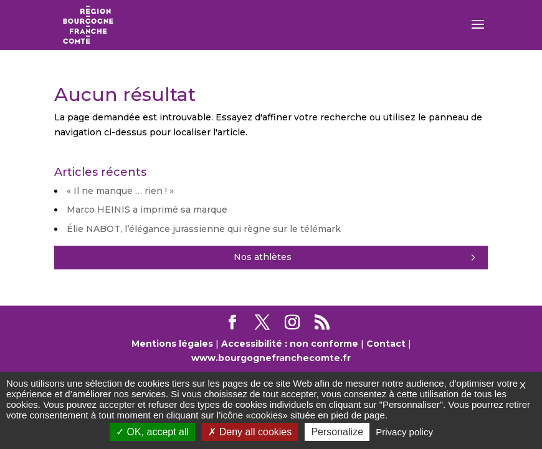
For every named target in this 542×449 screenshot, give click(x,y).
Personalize (337, 432)
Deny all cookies (250, 432)
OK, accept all (152, 432)
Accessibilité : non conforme (289, 343)
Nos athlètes (263, 257)
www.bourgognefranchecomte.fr (271, 358)
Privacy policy (404, 432)
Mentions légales (172, 343)
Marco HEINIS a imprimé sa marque (147, 209)
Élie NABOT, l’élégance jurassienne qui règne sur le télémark (204, 228)
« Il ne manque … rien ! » (120, 190)
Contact (386, 343)
